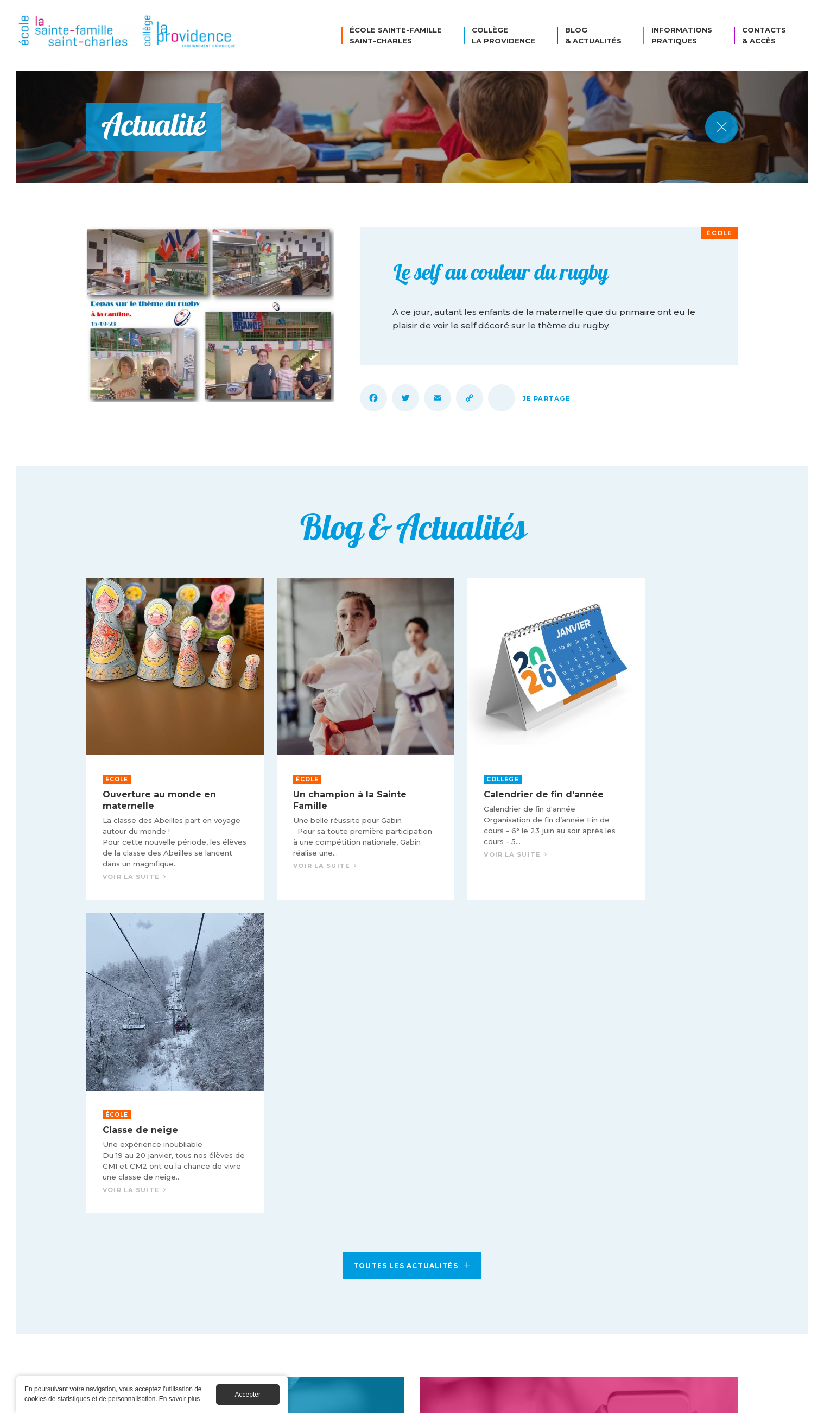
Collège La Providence (503, 35)
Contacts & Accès (764, 35)
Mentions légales (448, 1398)
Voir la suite (162, 733)
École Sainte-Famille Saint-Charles (396, 35)
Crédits (559, 1398)
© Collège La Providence (353, 1398)
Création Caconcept (627, 1398)
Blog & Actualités (593, 35)
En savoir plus (179, 1399)
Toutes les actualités (412, 941)
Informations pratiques (681, 35)
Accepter (248, 1394)
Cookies (512, 1398)
